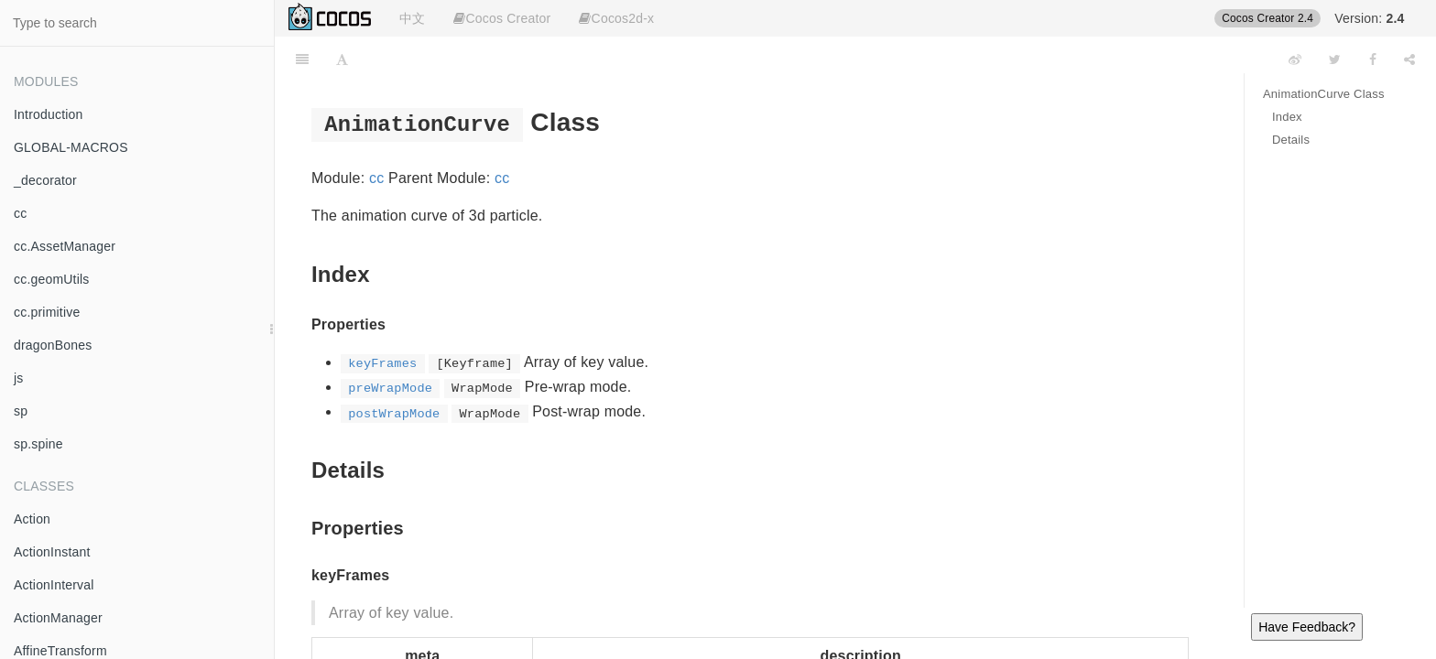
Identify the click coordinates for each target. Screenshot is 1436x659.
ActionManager (58, 617)
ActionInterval (54, 585)
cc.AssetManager (64, 246)
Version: (1369, 18)
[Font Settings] (342, 59)
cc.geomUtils (52, 279)
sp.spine (38, 444)
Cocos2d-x (616, 18)
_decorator (45, 180)
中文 (412, 18)
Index (1287, 117)
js (19, 378)
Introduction (48, 114)
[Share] (1409, 59)
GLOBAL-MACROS (71, 147)
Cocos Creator (501, 18)
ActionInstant (52, 552)
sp (20, 411)
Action (32, 519)
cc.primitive (47, 312)
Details (1291, 139)
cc (20, 213)
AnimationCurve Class (1324, 94)
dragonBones (53, 345)
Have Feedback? (1306, 627)
